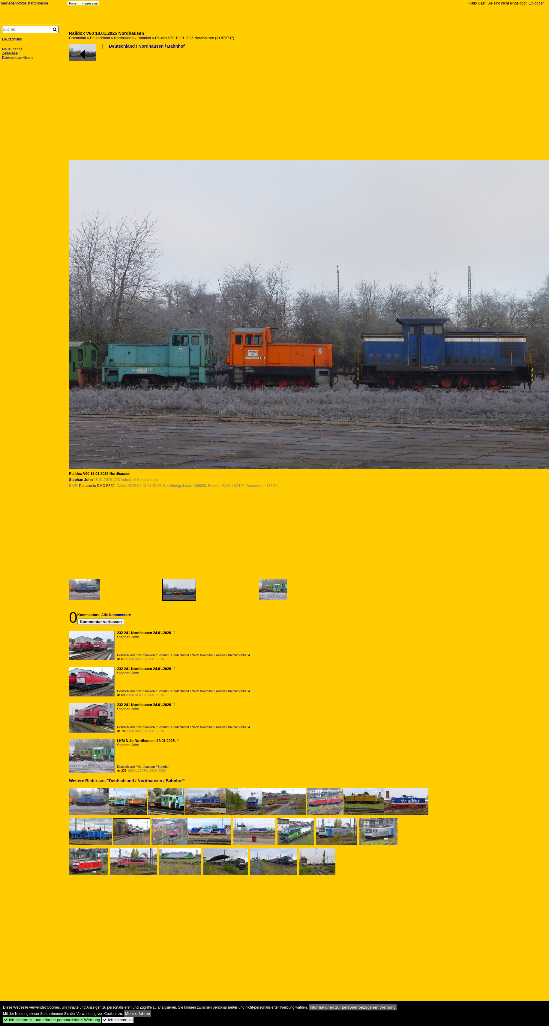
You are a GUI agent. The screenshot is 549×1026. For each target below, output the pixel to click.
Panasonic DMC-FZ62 (97, 486)
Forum (74, 3)
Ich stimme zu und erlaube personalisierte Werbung (52, 1020)
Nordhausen (124, 38)
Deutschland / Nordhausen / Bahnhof (147, 46)
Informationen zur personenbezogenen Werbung (353, 1007)
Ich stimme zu (118, 1020)
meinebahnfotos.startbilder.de (24, 3)
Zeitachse (10, 53)
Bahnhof (144, 38)
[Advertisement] (223, 107)
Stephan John (81, 480)
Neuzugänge (12, 49)
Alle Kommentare (116, 615)
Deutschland (100, 38)
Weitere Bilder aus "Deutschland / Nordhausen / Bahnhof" (127, 780)
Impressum (90, 3)
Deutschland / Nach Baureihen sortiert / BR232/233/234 (210, 655)
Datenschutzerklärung (17, 57)
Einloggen (536, 3)
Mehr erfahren (137, 1013)
